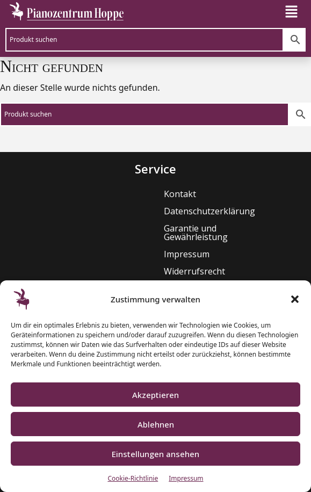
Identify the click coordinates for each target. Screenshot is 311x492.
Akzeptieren (155, 394)
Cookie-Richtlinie (132, 478)
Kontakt (112, 194)
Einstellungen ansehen (155, 453)
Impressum (186, 478)
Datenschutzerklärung (141, 211)
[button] (295, 299)
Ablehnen (156, 424)
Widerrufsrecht (126, 263)
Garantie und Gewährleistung (155, 228)
